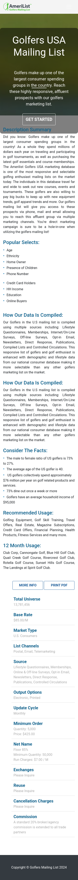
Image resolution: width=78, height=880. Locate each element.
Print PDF (59, 585)
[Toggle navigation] (69, 7)
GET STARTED (39, 119)
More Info (27, 585)
